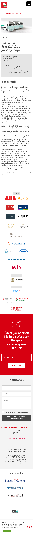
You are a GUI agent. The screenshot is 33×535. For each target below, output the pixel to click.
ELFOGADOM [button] (7, 531)
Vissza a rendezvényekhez (12, 13)
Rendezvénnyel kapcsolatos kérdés (15, 412)
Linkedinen (21, 439)
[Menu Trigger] (28, 3)
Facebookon (12, 439)
